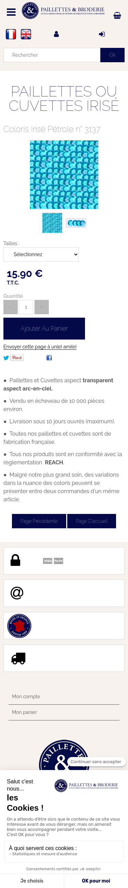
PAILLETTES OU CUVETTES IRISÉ (64, 98)
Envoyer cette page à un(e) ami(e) (39, 346)
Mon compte (26, 696)
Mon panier (24, 712)
